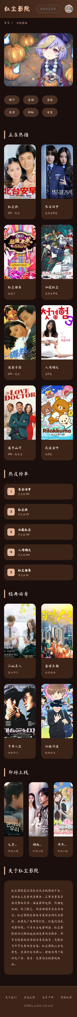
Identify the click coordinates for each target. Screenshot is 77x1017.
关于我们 (11, 997)
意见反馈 (29, 997)
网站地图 (66, 997)
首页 (7, 22)
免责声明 (48, 997)
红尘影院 (17, 9)
